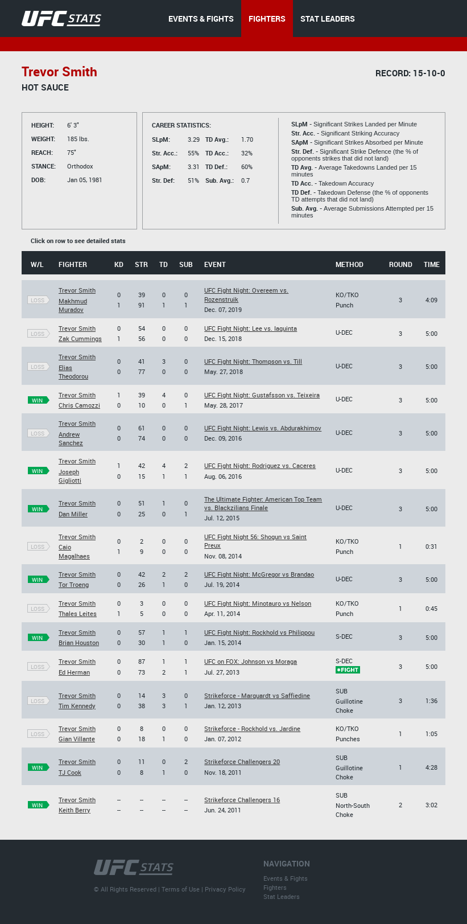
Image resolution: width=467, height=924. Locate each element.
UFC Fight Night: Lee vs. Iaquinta (250, 328)
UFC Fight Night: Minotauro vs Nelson (257, 603)
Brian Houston (79, 642)
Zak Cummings (80, 338)
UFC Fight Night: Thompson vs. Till (253, 361)
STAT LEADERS (327, 18)
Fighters (275, 887)
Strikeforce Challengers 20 (242, 761)
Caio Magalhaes (74, 551)
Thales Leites (78, 613)
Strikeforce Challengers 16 (242, 799)
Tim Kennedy (77, 705)
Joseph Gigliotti (70, 475)
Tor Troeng (74, 584)
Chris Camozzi (79, 405)
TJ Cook (70, 772)
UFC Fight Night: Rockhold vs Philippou (259, 632)
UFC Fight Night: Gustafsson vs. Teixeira (262, 395)
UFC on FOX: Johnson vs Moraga (250, 661)
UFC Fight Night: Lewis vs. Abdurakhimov (262, 428)
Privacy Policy (225, 889)
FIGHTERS (267, 18)
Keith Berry (74, 810)
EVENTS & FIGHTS (201, 18)
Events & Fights (285, 878)
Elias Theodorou (73, 371)
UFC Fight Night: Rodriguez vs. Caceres (260, 465)
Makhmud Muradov (73, 305)
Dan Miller (73, 514)
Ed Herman (74, 672)
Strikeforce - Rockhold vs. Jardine (252, 728)
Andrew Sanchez (71, 438)
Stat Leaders (281, 896)
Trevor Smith (77, 290)
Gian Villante (77, 738)
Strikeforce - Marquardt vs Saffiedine (257, 695)
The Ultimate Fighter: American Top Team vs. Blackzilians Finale (263, 503)
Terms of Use (181, 889)
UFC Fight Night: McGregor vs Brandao (259, 574)
